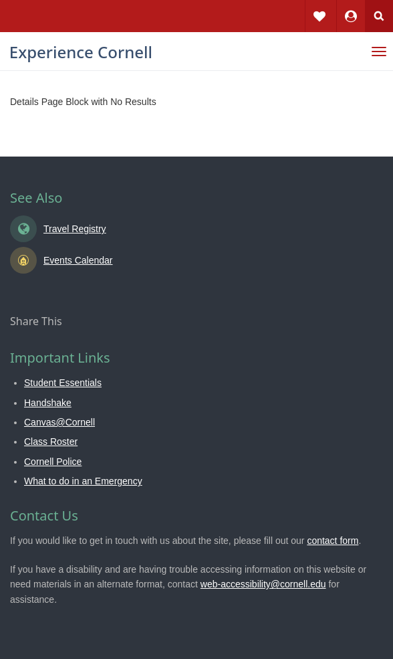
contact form (332, 540)
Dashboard (351, 6)
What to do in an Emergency (83, 481)
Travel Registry (74, 228)
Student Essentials (63, 382)
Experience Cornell (80, 52)
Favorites (319, 6)
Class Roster (51, 441)
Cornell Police (53, 461)
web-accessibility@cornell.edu (263, 584)
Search (379, 16)
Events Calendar (78, 260)
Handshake (48, 402)
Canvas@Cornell (59, 422)
